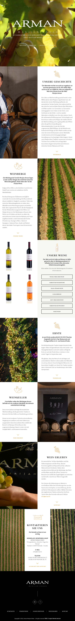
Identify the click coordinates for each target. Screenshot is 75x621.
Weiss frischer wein (57, 277)
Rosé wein (57, 312)
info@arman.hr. (45, 496)
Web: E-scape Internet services (52, 617)
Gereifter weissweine (57, 283)
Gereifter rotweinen (57, 306)
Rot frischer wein (56, 300)
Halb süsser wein (57, 288)
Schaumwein (57, 294)
